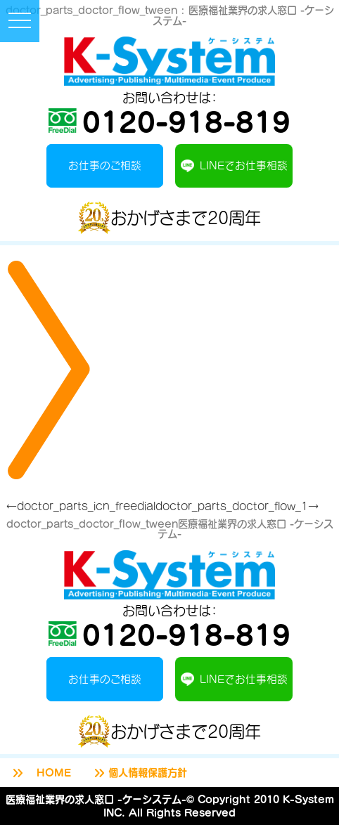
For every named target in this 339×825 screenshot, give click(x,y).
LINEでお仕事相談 (234, 165)
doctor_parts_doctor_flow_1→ (237, 506)
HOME (40, 773)
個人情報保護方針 (139, 773)
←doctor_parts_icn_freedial (80, 506)
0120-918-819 (169, 121)
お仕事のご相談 (104, 165)
